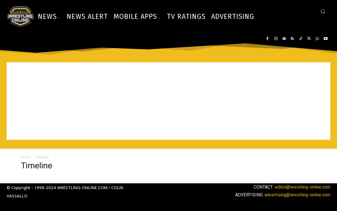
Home (25, 157)
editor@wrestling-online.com (302, 187)
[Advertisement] (168, 101)
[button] (322, 11)
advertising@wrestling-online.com (297, 194)
